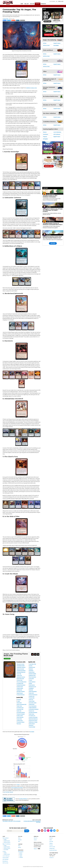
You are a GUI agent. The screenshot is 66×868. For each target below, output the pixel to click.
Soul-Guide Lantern (32, 702)
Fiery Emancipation (32, 706)
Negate (30, 683)
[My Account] (61, 1)
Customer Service (53, 852)
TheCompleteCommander (17, 787)
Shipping (50, 843)
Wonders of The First (49, 105)
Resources (20, 850)
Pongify (30, 680)
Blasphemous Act (32, 686)
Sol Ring (30, 665)
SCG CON (32, 3)
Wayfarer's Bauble (32, 673)
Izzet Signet (31, 678)
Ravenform (31, 725)
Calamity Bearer (20, 688)
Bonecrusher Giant (20, 678)
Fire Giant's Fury (32, 715)
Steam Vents (19, 706)
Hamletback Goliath (20, 665)
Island (18, 701)
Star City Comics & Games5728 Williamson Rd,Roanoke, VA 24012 (39, 845)
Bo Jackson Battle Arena (50, 96)
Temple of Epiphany (21, 714)
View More (52, 243)
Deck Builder (56, 45)
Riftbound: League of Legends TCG (49, 79)
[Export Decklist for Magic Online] (32, 654)
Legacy (20, 855)
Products (51, 844)
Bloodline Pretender (21, 691)
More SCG (36, 836)
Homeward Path (20, 709)
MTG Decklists (20, 851)
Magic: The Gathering (49, 40)
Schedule (20, 839)
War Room (19, 723)
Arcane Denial (31, 672)
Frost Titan (19, 673)
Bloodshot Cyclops (20, 664)
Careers (35, 839)
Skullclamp (31, 670)
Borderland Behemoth (21, 672)
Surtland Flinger (20, 686)
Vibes (45, 71)
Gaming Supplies (6, 857)
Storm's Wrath (31, 701)
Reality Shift (31, 693)
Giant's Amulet (32, 723)
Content (37, 3)
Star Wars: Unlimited (49, 113)
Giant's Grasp (31, 714)
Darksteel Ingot (32, 667)
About (19, 838)
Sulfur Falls (19, 710)
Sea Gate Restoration (33, 712)
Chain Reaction (32, 685)
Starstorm (31, 668)
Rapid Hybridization (33, 691)
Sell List (26, 3)
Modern (20, 853)
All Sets (44, 43)
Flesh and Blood (48, 50)
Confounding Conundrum (33, 709)
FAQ (19, 841)
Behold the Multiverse (33, 718)
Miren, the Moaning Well (21, 704)
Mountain (19, 699)
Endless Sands (20, 715)
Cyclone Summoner (20, 694)
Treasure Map (31, 697)
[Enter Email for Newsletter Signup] (15, 830)
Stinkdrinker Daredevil (21, 667)
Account (51, 838)
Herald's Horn (31, 696)
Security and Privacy (53, 850)
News (19, 845)
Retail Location (37, 842)
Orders (50, 839)
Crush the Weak (32, 726)
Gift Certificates (57, 134)
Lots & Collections (57, 132)
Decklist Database (23, 798)
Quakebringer (19, 689)
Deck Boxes (45, 134)
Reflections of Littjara (33, 722)
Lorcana (45, 60)
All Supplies (45, 138)
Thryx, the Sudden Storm (21, 681)
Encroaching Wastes (21, 712)
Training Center (20, 720)
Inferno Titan (19, 675)
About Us (35, 838)
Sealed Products (57, 43)
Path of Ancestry (20, 717)
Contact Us (51, 857)
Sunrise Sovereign (20, 668)
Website (35, 848)
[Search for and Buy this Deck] (38, 654)
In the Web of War (32, 664)
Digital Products (57, 136)
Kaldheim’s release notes (31, 87)
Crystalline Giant (20, 683)
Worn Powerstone (32, 677)
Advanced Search (7, 842)
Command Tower (20, 707)
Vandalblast (31, 688)
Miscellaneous (5, 861)
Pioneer (20, 854)
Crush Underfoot (32, 681)
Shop (22, 3)
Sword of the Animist (33, 694)
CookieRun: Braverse (49, 121)
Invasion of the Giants (33, 717)
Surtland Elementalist (21, 685)
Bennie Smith (6, 18)
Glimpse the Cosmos (33, 720)
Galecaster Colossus (21, 677)
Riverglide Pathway (20, 722)
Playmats (45, 136)
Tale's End (31, 699)
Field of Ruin (19, 718)
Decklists (43, 3)
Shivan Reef (19, 702)
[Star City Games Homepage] (9, 2)
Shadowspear (31, 704)
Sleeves (45, 132)
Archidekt (32, 731)
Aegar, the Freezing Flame (16, 654)
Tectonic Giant (19, 680)
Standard (21, 857)
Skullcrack (31, 689)
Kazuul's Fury (31, 710)
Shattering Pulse (32, 675)
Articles (19, 847)
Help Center (52, 836)
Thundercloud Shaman (21, 670)
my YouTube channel (8, 792)
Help (56, 1)
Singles (5, 839)
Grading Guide (51, 848)
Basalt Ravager (20, 693)
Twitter (18, 784)
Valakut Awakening (32, 707)
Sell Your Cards (52, 1)
